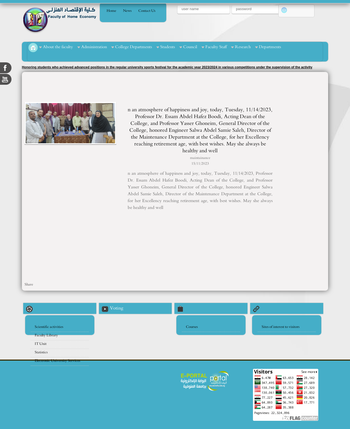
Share (29, 284)
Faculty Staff (216, 46)
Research (243, 46)
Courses (192, 327)
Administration (94, 46)
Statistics (41, 352)
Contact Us (146, 11)
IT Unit (40, 344)
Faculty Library (46, 335)
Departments (270, 46)
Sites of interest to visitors (280, 327)
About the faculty (58, 46)
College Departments (133, 46)
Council (190, 46)
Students (167, 46)
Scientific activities (49, 327)
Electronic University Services (57, 361)
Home (111, 11)
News (127, 11)
